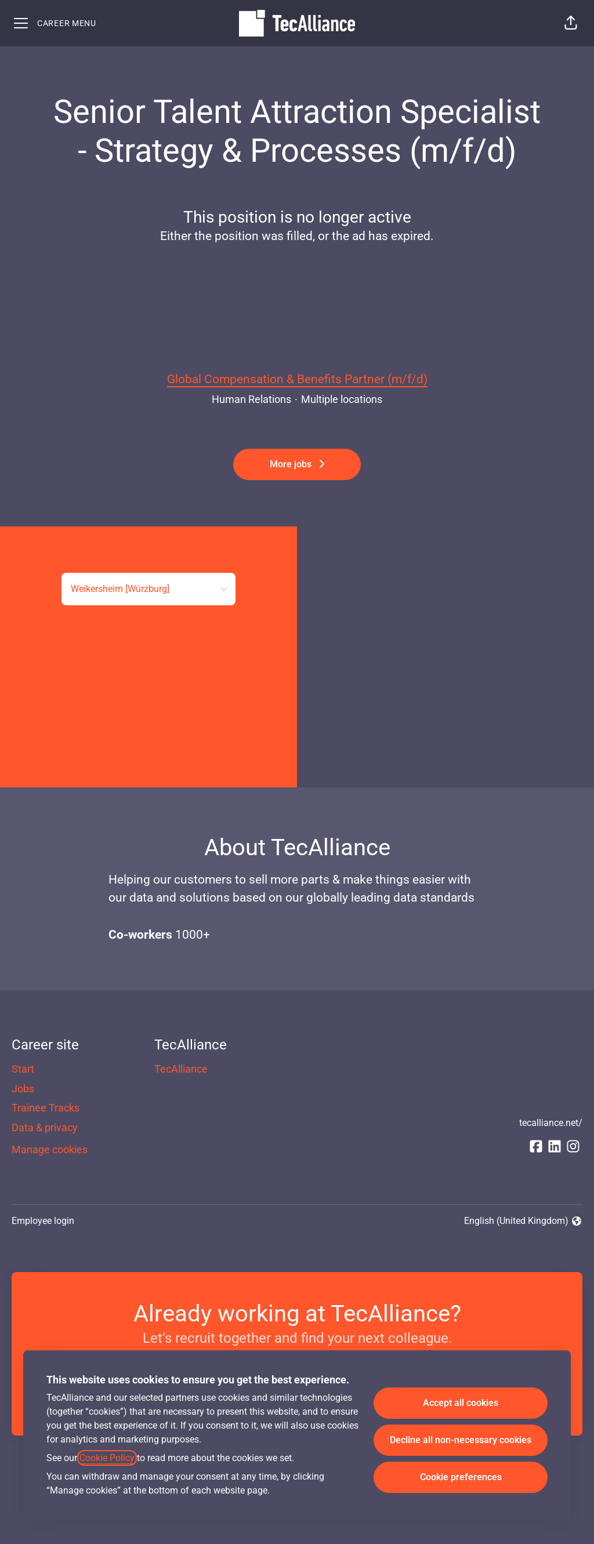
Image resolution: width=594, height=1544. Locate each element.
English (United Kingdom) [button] (523, 1221)
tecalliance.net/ (550, 1122)
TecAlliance (181, 1069)
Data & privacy (45, 1127)
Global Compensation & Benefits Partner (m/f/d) (297, 379)
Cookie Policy (107, 1457)
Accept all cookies (460, 1402)
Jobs (23, 1088)
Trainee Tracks (45, 1108)
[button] (571, 23)
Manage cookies (50, 1149)
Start (23, 1069)
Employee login (43, 1220)
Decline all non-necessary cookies (460, 1439)
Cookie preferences (461, 1477)
